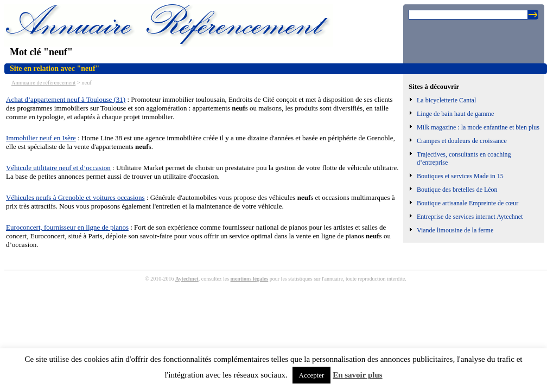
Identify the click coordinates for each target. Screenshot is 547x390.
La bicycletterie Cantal (446, 100)
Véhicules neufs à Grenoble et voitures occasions (75, 197)
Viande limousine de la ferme (455, 230)
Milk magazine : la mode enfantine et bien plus (478, 127)
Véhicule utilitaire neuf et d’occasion (58, 168)
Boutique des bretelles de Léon (457, 189)
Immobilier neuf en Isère (41, 138)
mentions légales (250, 279)
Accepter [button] (312, 375)
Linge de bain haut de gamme (455, 114)
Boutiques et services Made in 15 (460, 176)
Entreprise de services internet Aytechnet (470, 216)
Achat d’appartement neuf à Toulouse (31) (65, 99)
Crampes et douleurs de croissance (462, 141)
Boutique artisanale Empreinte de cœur (467, 203)
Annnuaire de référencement (43, 83)
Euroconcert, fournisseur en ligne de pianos (67, 227)
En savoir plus (357, 374)
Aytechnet (187, 279)
